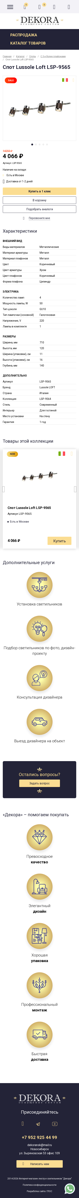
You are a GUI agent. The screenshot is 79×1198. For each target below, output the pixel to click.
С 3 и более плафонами (53, 56)
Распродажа (23, 35)
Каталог (20, 56)
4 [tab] (43, 144)
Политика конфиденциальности (39, 1185)
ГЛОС (49, 1191)
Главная (7, 56)
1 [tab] (32, 144)
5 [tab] (47, 144)
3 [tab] (40, 144)
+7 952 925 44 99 (39, 1137)
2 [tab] (36, 144)
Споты (32, 56)
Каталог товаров (28, 43)
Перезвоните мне (39, 218)
